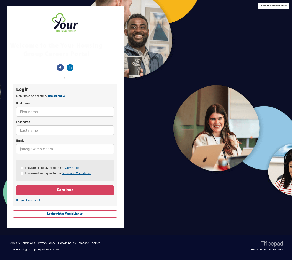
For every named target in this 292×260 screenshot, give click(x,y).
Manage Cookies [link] (89, 243)
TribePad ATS (274, 249)
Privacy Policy (70, 168)
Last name (23, 122)
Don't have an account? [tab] (40, 96)
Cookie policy (67, 243)
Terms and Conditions (76, 173)
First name (23, 103)
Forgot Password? (28, 200)
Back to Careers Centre (274, 6)
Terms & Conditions (22, 243)
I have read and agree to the (50, 168)
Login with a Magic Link (65, 213)
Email (20, 140)
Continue (65, 190)
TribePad (272, 244)
